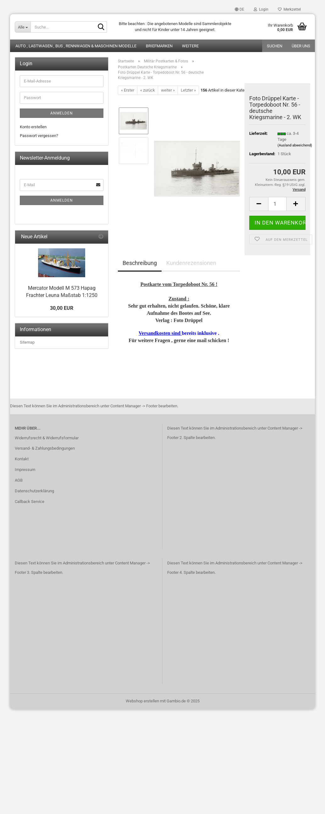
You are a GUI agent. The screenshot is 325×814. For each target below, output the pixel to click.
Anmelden (61, 113)
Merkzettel (289, 9)
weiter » (168, 90)
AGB (19, 480)
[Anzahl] (277, 204)
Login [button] (261, 9)
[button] (239, 9)
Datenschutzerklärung (34, 491)
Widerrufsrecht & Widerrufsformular (47, 438)
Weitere (190, 46)
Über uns (301, 46)
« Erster (127, 90)
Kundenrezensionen (191, 263)
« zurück (147, 90)
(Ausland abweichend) (295, 145)
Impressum (25, 469)
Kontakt (22, 459)
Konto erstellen (33, 126)
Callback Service (29, 501)
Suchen (274, 46)
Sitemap (27, 342)
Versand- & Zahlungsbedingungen (45, 448)
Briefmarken (159, 46)
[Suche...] (22, 27)
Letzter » (188, 90)
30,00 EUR (61, 308)
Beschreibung (140, 263)
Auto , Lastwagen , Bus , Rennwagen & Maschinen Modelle (75, 46)
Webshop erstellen (142, 701)
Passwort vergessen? (39, 135)
